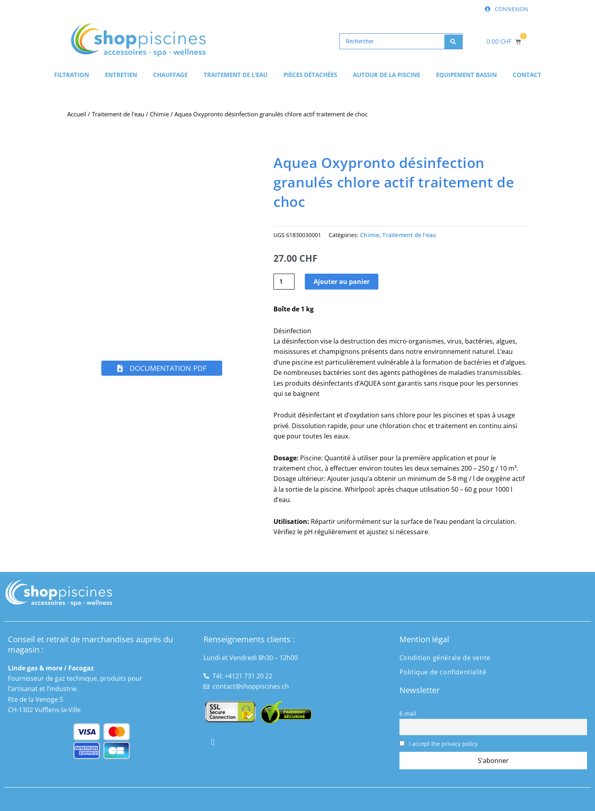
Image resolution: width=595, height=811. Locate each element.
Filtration (71, 75)
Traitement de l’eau (235, 75)
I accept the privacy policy (438, 743)
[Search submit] (453, 41)
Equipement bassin (466, 75)
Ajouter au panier (342, 281)
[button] (161, 368)
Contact (527, 75)
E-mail (407, 713)
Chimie (159, 114)
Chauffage (170, 75)
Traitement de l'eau (118, 114)
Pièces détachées (310, 75)
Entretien (121, 75)
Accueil (76, 114)
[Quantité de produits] (284, 282)
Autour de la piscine (386, 75)
